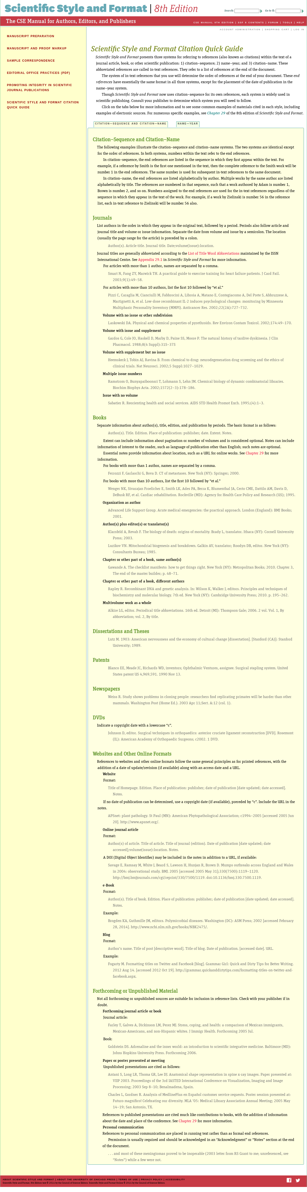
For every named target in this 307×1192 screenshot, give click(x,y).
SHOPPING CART (277, 29)
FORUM (273, 22)
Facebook (289, 1180)
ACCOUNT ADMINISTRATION (240, 29)
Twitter (298, 1180)
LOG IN (299, 29)
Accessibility (175, 1179)
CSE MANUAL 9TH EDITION (213, 22)
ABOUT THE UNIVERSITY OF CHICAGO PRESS (86, 1179)
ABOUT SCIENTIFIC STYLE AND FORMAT (28, 1179)
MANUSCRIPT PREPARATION (30, 36)
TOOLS (288, 22)
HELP (300, 22)
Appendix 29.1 (150, 260)
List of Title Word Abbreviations (213, 253)
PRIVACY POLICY (152, 1179)
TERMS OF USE (128, 1179)
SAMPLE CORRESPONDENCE (31, 60)
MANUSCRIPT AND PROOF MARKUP (37, 48)
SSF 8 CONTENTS (251, 22)
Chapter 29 (216, 113)
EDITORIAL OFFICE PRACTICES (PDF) (38, 73)
